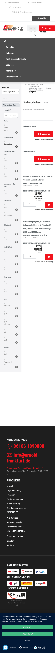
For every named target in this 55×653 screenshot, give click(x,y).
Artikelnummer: (27, 185)
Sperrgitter (32, 92)
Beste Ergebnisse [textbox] (9, 92)
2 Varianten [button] (43, 134)
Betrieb (48, 88)
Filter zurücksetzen (11, 105)
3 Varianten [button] (43, 159)
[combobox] (11, 91)
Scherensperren (29, 152)
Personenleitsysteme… (36, 90)
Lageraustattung (14, 503)
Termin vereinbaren (15, 540)
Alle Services (12, 531)
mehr (27, 641)
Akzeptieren (27, 634)
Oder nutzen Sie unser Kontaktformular (25, 481)
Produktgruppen (34, 86)
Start (41, 85)
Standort (10, 554)
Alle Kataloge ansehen (16, 521)
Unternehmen (13, 76)
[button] (44, 139)
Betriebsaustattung (15, 512)
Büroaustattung (13, 516)
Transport (11, 508)
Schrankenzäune (29, 126)
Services (10, 65)
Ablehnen (27, 627)
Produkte (10, 47)
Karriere (10, 558)
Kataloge (10, 53)
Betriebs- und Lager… (35, 88)
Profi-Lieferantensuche (16, 59)
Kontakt (11, 71)
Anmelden (41, 18)
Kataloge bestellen (15, 535)
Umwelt (10, 499)
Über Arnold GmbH (15, 549)
